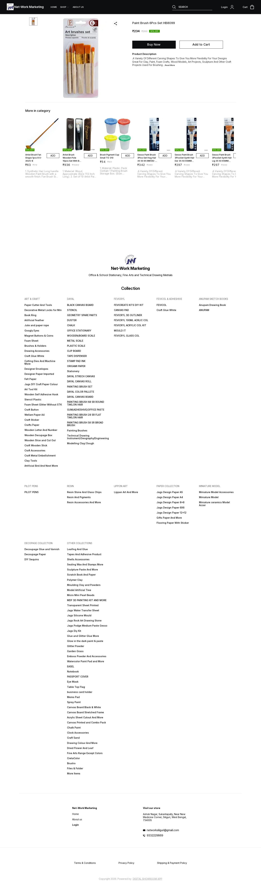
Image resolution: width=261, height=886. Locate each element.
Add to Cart (201, 44)
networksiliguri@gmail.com (163, 830)
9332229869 (155, 835)
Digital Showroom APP (147, 878)
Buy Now (153, 44)
